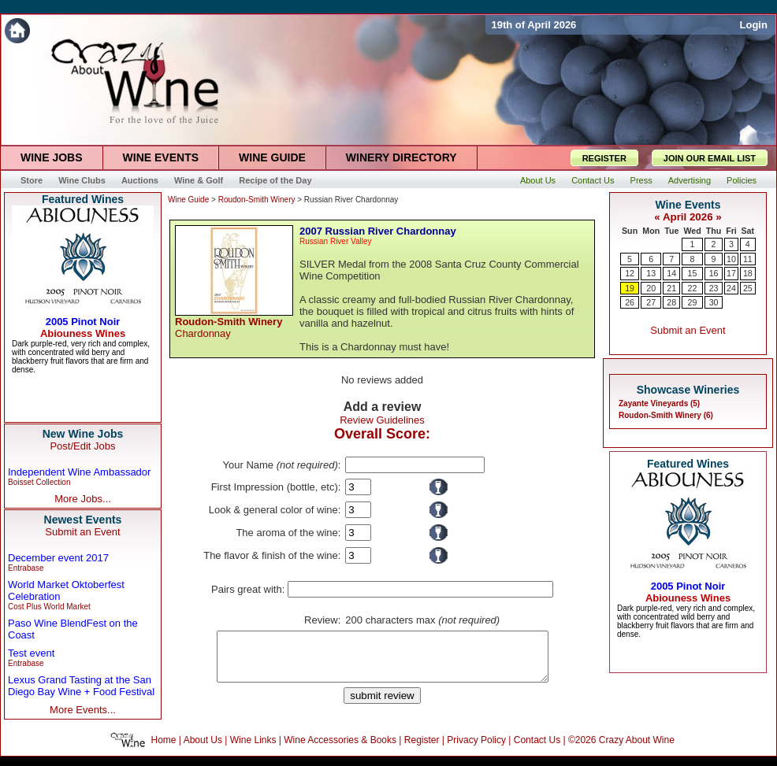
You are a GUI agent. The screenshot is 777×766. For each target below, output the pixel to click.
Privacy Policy (476, 749)
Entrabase (26, 568)
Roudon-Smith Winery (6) (666, 415)
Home (164, 749)
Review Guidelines (382, 420)
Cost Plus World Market (49, 606)
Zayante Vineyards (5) (659, 403)
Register (422, 749)
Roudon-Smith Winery (257, 199)
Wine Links (253, 749)
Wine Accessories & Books (340, 749)
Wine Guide (188, 199)
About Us (203, 749)
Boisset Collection (39, 482)
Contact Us (537, 749)
